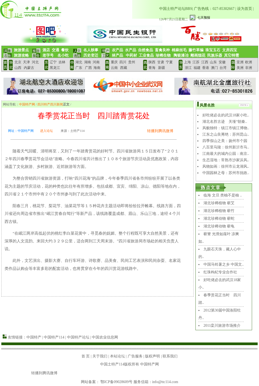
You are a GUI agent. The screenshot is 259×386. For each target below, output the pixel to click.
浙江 (188, 68)
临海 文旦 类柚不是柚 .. (222, 195)
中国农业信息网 (105, 337)
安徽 (222, 62)
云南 (114, 68)
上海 (187, 62)
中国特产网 (27, 104)
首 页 (85, 356)
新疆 (161, 68)
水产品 (130, 50)
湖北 (78, 62)
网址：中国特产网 (21, 131)
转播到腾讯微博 (160, 131)
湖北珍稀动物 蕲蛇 (218, 218)
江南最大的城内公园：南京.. (225, 154)
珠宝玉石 (212, 50)
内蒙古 (29, 68)
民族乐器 (214, 55)
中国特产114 (54, 337)
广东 (78, 68)
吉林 (61, 62)
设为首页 (244, 9)
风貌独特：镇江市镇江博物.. (225, 128)
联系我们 (170, 356)
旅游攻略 (21, 55)
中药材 (131, 55)
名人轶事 (90, 50)
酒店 (46, 50)
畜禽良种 (162, 50)
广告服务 (135, 356)
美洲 (240, 68)
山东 (213, 62)
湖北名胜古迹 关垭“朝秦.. (224, 122)
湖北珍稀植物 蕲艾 (218, 203)
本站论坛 (117, 356)
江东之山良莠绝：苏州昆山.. (225, 134)
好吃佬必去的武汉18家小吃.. (225, 115)
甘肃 (160, 62)
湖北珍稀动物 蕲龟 (218, 226)
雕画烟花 (197, 55)
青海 (151, 68)
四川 (122, 62)
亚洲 (240, 62)
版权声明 (152, 356)
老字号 (48, 55)
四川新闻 (56, 104)
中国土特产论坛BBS (175, 9)
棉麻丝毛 (179, 50)
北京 (17, 62)
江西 (204, 62)
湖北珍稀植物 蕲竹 (218, 211)
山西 (18, 68)
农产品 (117, 50)
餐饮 (65, 50)
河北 (35, 62)
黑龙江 (55, 68)
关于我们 (99, 356)
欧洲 (248, 62)
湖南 (87, 62)
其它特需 (231, 55)
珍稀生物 (163, 55)
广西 (88, 68)
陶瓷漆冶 (180, 55)
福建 (197, 68)
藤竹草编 (196, 50)
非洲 (248, 68)
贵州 (131, 62)
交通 (55, 50)
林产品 (117, 55)
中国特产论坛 (78, 337)
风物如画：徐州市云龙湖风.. (225, 166)
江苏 (196, 62)
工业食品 (146, 55)
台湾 (222, 68)
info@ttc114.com (165, 382)
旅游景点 (21, 50)
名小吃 (63, 55)
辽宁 (53, 62)
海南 (96, 68)
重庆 (114, 62)
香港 (205, 68)
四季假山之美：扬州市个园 (224, 141)
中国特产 (33, 337)
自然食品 (145, 50)
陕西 (151, 62)
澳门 (214, 68)
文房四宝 (229, 50)
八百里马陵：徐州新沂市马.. (225, 147)
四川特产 (43, 104)
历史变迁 (90, 55)
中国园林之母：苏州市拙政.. (225, 173)
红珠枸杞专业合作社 (220, 272)
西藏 (123, 68)
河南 (96, 62)
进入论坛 (46, 131)
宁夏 (169, 62)
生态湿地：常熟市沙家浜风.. (225, 160)
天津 (26, 62)
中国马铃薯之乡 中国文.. (223, 264)
